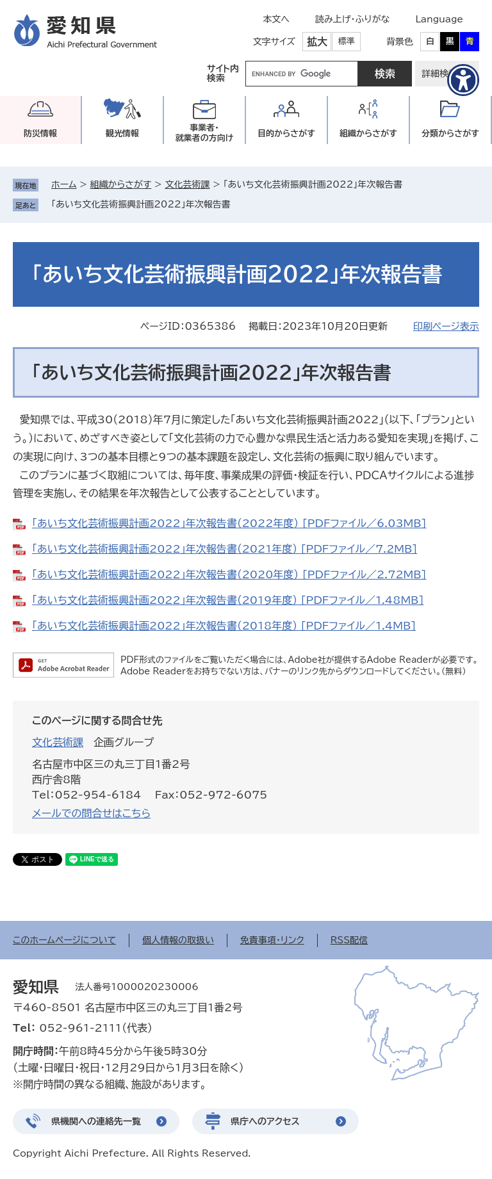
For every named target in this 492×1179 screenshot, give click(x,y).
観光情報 (122, 133)
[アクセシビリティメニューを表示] (463, 80)
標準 (346, 41)
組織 (368, 133)
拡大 (317, 42)
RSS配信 (349, 940)
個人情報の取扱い (178, 940)
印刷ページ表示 (446, 326)
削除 (239, 204)
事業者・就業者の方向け (205, 133)
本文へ (276, 19)
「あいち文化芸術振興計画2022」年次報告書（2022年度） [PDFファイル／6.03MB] (229, 523)
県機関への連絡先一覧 (96, 1121)
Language (439, 19)
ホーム (63, 184)
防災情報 (40, 133)
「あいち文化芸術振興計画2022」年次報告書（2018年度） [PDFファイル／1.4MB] (224, 626)
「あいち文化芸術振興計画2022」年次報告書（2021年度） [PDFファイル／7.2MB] (224, 549)
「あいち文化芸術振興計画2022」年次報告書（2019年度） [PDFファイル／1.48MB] (227, 600)
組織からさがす (121, 184)
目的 (286, 133)
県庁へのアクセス (265, 1121)
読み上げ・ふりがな (352, 19)
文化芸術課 (187, 184)
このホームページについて (64, 940)
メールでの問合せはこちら (91, 813)
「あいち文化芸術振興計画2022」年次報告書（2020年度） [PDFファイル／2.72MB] (229, 574)
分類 (450, 133)
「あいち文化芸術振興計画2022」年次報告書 (141, 204)
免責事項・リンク (272, 940)
